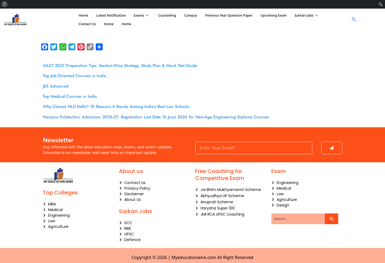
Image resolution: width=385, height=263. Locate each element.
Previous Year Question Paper (229, 15)
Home (83, 15)
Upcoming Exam (273, 15)
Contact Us (87, 24)
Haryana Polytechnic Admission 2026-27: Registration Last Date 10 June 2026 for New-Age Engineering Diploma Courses (165, 116)
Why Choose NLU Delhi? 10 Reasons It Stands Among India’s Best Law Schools (122, 106)
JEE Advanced (57, 85)
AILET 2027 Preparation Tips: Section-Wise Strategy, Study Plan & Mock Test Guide (126, 65)
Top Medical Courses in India (72, 96)
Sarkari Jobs (306, 15)
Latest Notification (111, 15)
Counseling (167, 15)
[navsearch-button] (352, 19)
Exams (141, 15)
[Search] (331, 218)
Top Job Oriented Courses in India (77, 75)
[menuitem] (4, 4)
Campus (190, 15)
